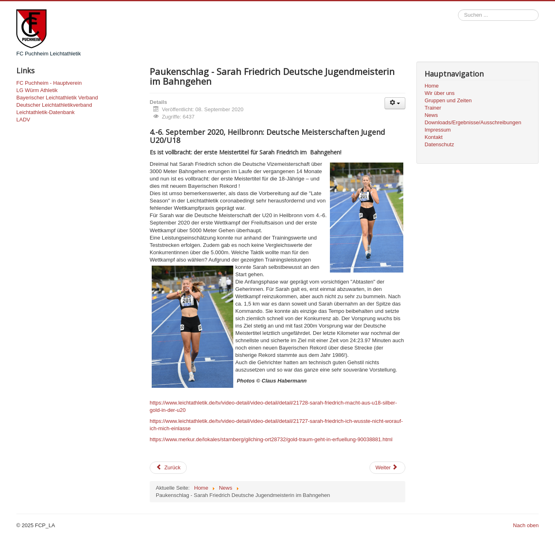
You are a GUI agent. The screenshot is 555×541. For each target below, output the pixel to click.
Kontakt (433, 137)
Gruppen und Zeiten (448, 100)
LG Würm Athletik (36, 90)
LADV (23, 120)
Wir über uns (440, 93)
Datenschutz (439, 144)
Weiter (387, 467)
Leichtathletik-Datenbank (45, 112)
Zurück (168, 467)
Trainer (433, 108)
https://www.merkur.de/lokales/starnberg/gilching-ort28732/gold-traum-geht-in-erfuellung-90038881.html (271, 439)
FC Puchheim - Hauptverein (49, 83)
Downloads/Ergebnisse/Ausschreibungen (473, 122)
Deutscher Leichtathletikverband (54, 105)
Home (432, 86)
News (431, 115)
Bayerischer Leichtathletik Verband (57, 98)
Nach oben (526, 525)
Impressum (438, 130)
